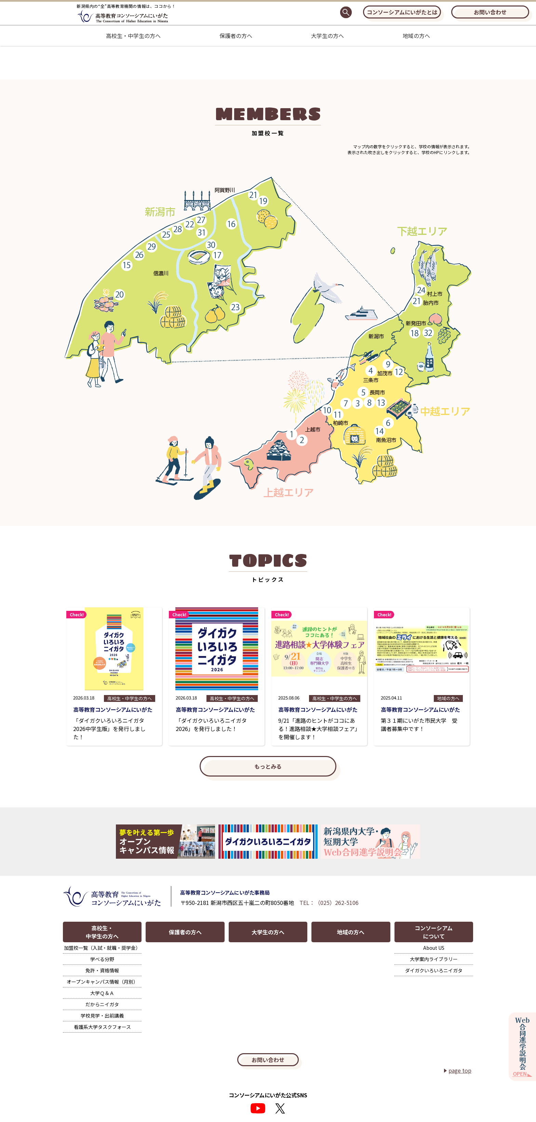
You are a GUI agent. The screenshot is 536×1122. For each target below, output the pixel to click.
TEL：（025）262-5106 (329, 902)
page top (459, 1070)
